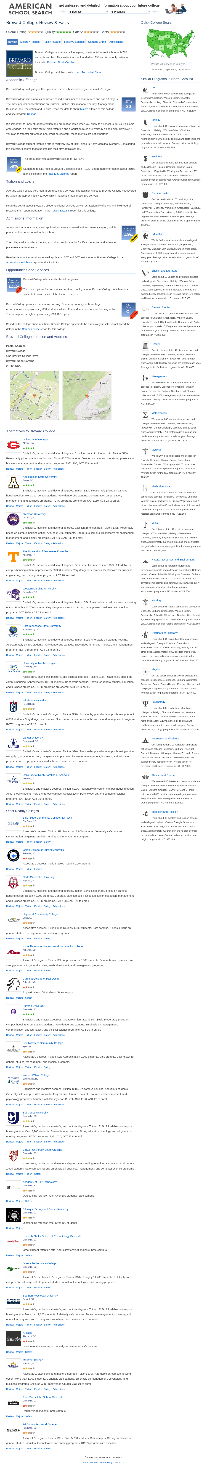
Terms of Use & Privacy (101, 1462)
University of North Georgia (39, 663)
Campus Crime (97, 41)
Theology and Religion (165, 811)
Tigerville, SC (29, 880)
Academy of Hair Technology (40, 1181)
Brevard (52, 62)
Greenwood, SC (30, 741)
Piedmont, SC (29, 1336)
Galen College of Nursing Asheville (43, 849)
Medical (156, 449)
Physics (156, 669)
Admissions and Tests (19, 262)
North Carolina (66, 62)
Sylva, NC (27, 1046)
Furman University (33, 1005)
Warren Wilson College (36, 1075)
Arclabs (27, 1332)
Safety (47, 468)
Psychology (158, 701)
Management (159, 376)
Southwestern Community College (43, 1042)
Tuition (28, 468)
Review (12, 41)
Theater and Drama (163, 775)
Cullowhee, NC (30, 592)
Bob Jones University (35, 1112)
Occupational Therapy (164, 632)
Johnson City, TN (31, 629)
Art (153, 87)
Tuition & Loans (60, 210)
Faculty (38, 468)
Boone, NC (28, 480)
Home (85, 1462)
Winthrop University (34, 700)
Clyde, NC (28, 918)
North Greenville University (38, 877)
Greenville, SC (29, 1009)
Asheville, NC (29, 778)
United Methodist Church (88, 72)
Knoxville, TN (29, 555)
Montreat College (33, 1359)
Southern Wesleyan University (41, 1295)
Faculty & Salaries (58, 173)
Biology (156, 119)
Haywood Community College (40, 914)
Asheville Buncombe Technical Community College (53, 946)
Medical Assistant (162, 486)
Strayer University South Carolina (42, 1149)
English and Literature (164, 270)
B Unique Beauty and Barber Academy (45, 1209)
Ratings (31, 113)
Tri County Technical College (40, 1424)
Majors (84, 108)
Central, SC (28, 1299)
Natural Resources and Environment (173, 559)
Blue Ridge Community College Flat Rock (47, 817)
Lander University (33, 737)
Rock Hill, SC (29, 704)
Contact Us (119, 1462)
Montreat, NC (29, 1363)
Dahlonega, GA (30, 666)
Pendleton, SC (29, 1428)
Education (157, 234)
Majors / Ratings (29, 41)
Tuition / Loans (52, 41)
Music (155, 522)
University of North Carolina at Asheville (46, 774)
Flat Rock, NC (29, 821)
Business (157, 156)
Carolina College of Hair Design (41, 978)
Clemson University (34, 513)
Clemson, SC (29, 517)
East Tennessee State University (42, 625)
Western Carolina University (39, 588)
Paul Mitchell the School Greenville (43, 1397)
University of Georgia (35, 439)
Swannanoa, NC (30, 1079)
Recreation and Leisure (165, 738)
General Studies (161, 307)
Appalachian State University (40, 476)
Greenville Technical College (39, 1263)
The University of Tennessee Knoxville (45, 551)
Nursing (156, 600)
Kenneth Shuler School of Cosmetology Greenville (52, 1236)
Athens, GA (28, 443)
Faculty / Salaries (74, 41)
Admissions (116, 41)
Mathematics (159, 412)
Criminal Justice (161, 193)
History (156, 343)
